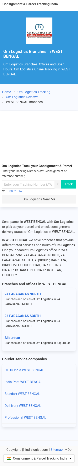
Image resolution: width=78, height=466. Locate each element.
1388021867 (14, 191)
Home (6, 92)
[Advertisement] (39, 137)
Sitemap (57, 450)
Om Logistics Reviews (22, 97)
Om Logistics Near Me (38, 199)
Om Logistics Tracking (33, 92)
